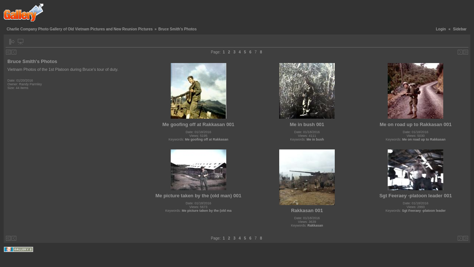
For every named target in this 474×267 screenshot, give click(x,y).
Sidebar (460, 29)
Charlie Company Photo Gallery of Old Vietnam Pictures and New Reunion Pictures (80, 29)
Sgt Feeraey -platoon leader (424, 210)
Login (441, 29)
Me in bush (315, 139)
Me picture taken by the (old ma (207, 210)
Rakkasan (315, 225)
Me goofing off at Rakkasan (206, 139)
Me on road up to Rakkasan (423, 139)
